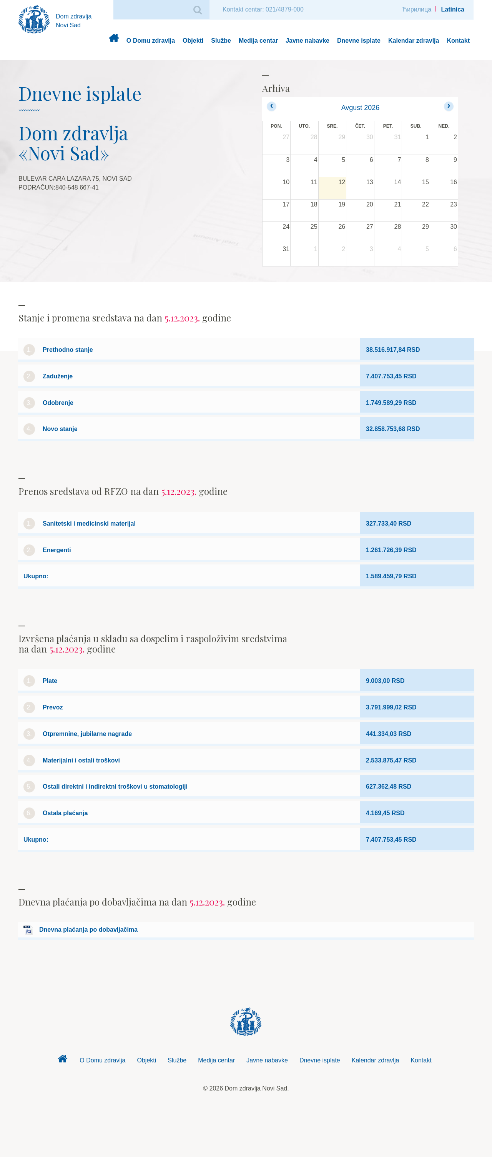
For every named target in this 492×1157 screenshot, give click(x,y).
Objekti (193, 40)
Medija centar (258, 40)
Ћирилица (416, 9)
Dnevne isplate (359, 40)
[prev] (271, 106)
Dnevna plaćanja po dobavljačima (88, 929)
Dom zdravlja (113, 41)
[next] (449, 106)
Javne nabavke (307, 40)
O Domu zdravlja (150, 40)
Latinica (452, 9)
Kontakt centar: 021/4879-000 (263, 9)
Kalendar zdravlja (413, 40)
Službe (221, 40)
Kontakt (458, 40)
